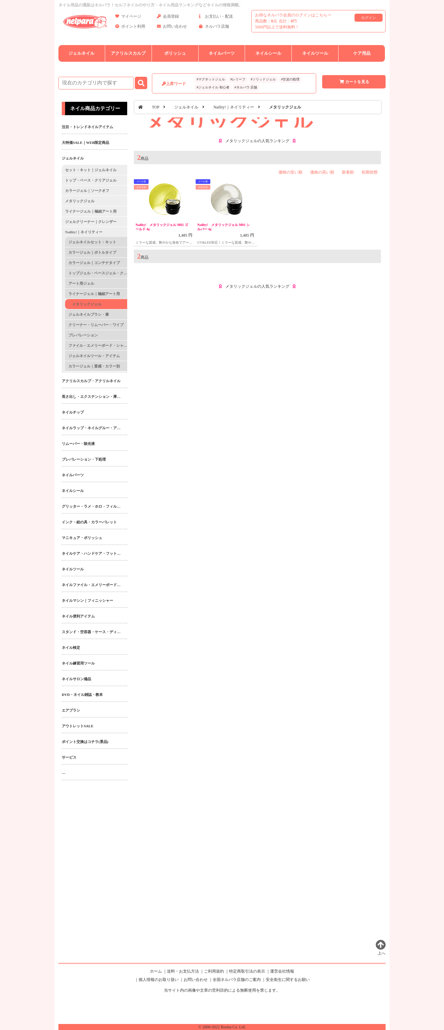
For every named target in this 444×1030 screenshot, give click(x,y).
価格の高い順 (322, 172)
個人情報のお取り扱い (159, 979)
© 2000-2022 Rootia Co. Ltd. (222, 1027)
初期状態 (370, 172)
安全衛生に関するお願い (288, 979)
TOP (155, 107)
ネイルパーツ (222, 53)
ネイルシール (268, 53)
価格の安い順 (290, 172)
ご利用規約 (214, 971)
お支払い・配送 (216, 17)
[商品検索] (96, 83)
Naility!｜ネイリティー (233, 107)
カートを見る (354, 81)
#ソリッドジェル (263, 79)
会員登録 (168, 17)
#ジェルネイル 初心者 (213, 87)
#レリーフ (237, 79)
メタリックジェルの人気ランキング (257, 141)
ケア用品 (362, 53)
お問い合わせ (172, 27)
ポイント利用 (130, 27)
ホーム (156, 971)
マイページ (128, 17)
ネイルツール (315, 53)
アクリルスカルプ (128, 53)
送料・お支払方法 (183, 971)
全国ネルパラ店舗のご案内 (237, 979)
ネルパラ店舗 (214, 27)
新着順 (348, 172)
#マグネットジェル (211, 79)
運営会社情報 (282, 971)
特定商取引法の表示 (247, 971)
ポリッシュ (175, 53)
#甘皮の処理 (290, 79)
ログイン (368, 18)
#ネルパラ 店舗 (246, 87)
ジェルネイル (81, 53)
